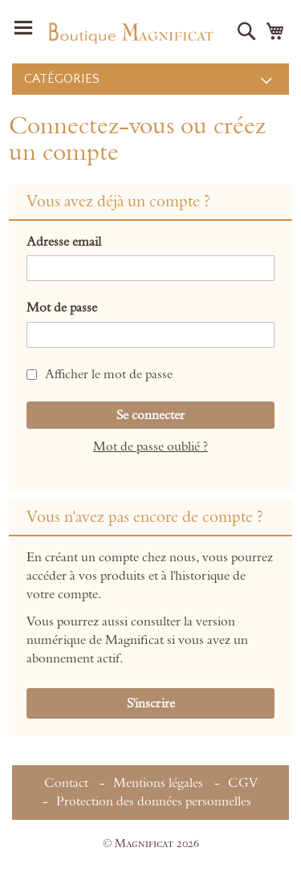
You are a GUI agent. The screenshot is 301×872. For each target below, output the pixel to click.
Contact (66, 783)
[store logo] (130, 32)
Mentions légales (158, 783)
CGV (243, 783)
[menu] (150, 79)
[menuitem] (150, 79)
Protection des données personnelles (153, 801)
